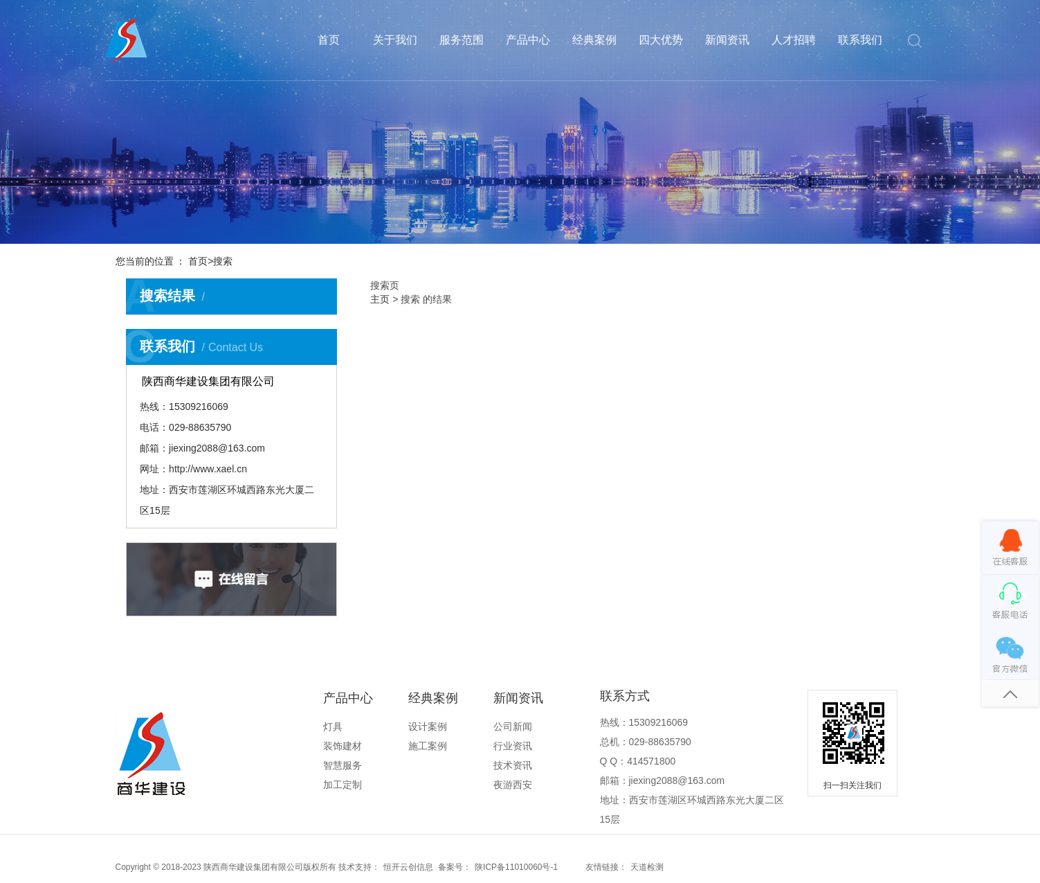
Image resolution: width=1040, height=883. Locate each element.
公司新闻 (512, 726)
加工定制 (342, 784)
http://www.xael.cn (208, 468)
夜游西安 (512, 784)
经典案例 (594, 40)
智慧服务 (342, 765)
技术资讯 (512, 765)
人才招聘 (794, 40)
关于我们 (395, 40)
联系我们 (860, 40)
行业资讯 (512, 745)
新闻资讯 (727, 40)
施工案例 (427, 745)
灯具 (333, 726)
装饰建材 (342, 745)
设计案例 (427, 726)
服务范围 (461, 40)
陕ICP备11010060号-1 (516, 867)
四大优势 (661, 40)
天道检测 (647, 867)
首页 (329, 40)
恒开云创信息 (408, 867)
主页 (380, 299)
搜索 (222, 261)
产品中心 (528, 40)
